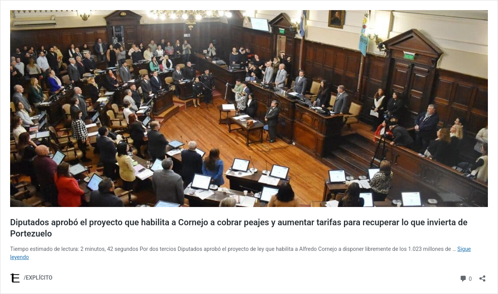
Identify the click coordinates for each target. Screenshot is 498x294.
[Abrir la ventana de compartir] (482, 276)
